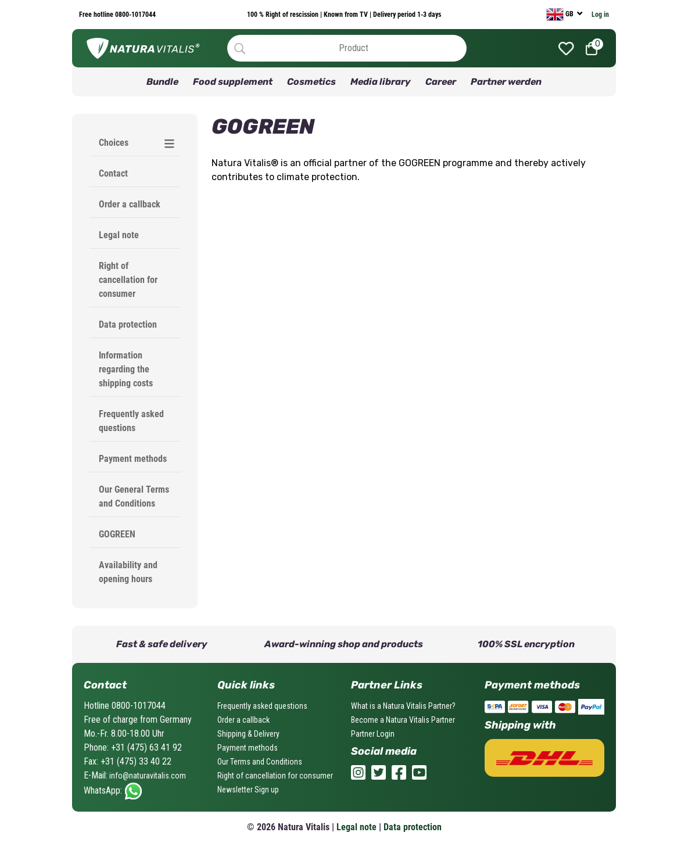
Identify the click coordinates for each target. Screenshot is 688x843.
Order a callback (129, 204)
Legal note (119, 235)
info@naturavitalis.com (146, 775)
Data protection (128, 324)
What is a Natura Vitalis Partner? (403, 706)
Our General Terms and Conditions (134, 496)
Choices (113, 142)
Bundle (162, 81)
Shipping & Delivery (248, 733)
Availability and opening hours (128, 571)
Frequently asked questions (131, 420)
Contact (113, 173)
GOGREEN (117, 534)
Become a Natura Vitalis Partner (403, 719)
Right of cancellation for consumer (128, 279)
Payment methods (133, 458)
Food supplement (233, 81)
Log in (600, 14)
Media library (380, 81)
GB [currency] (560, 14)
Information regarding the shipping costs (126, 369)
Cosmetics (311, 81)
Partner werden (506, 81)
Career (440, 81)
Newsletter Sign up (248, 789)
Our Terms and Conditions (259, 761)
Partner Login (373, 733)
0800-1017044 (134, 14)
